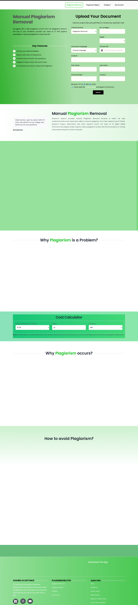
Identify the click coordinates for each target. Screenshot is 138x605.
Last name (103, 65)
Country (103, 75)
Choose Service (77, 27)
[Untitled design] (88, 567)
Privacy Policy (90, 87)
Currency (92, 324)
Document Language (79, 46)
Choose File (104, 46)
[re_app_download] (110, 566)
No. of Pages (105, 27)
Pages (102, 37)
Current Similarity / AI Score (26, 324)
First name (75, 65)
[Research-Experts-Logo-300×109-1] (22, 1)
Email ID (74, 56)
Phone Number (77, 75)
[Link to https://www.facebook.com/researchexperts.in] (15, 601)
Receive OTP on (77, 84)
